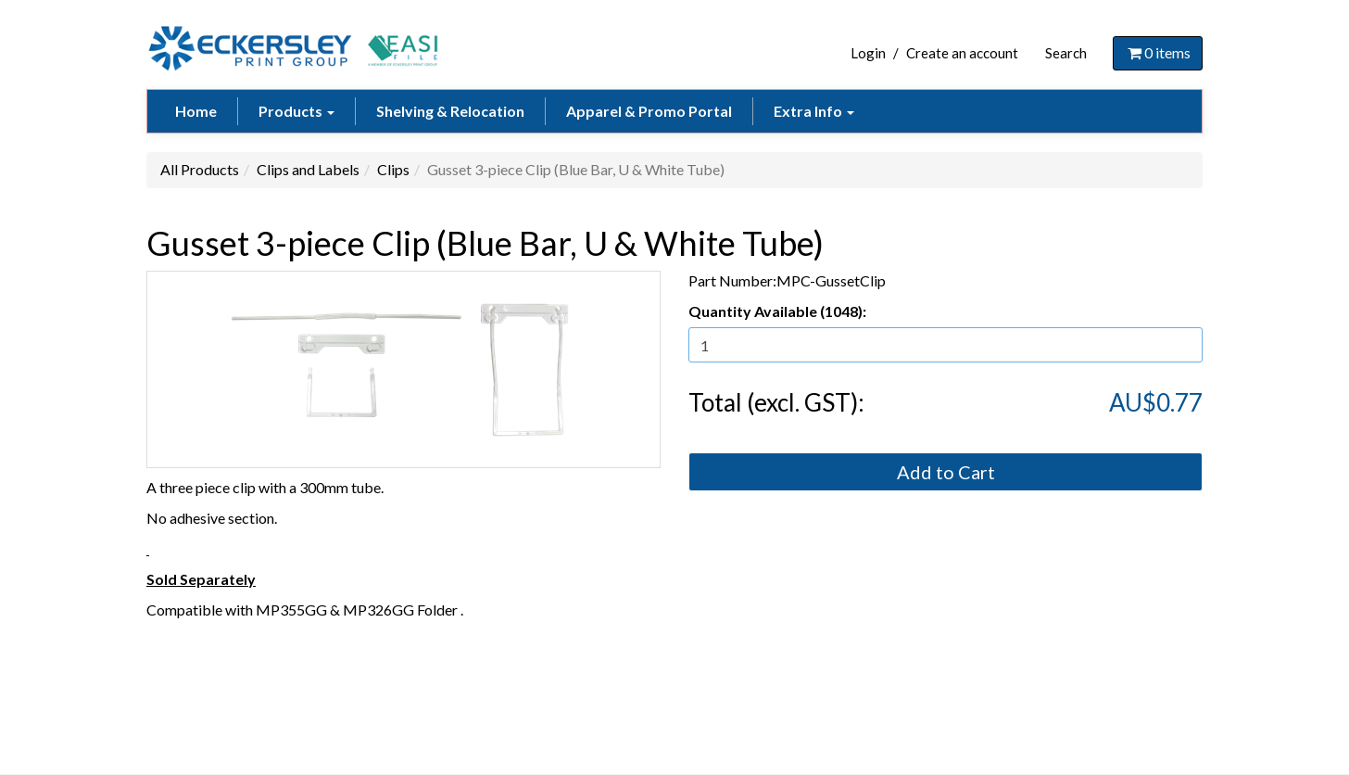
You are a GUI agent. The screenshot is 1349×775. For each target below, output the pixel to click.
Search (1066, 52)
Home (196, 111)
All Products (199, 169)
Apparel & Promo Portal (649, 111)
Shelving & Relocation (450, 111)
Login (868, 52)
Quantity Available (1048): (777, 311)
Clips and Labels (308, 169)
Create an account (962, 52)
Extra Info (814, 111)
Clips (393, 169)
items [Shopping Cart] (1158, 52)
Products (296, 111)
